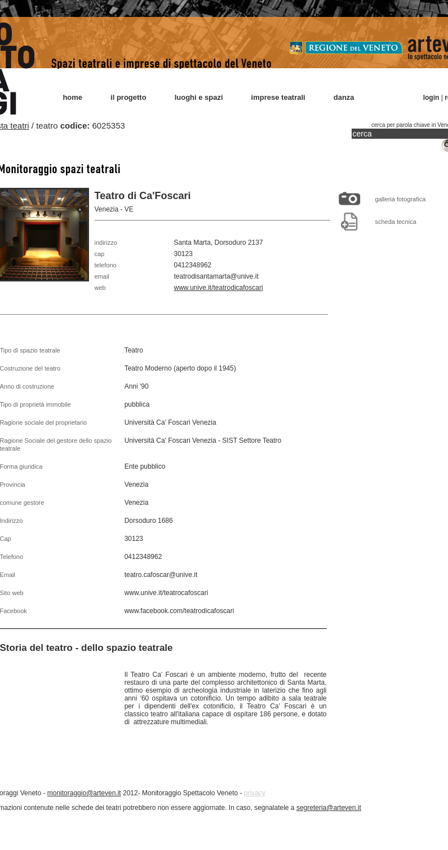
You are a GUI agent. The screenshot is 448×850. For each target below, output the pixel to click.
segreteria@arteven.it (328, 808)
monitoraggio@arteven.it (84, 793)
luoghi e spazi (199, 97)
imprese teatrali (278, 97)
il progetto (128, 97)
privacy (254, 793)
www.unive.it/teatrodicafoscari (218, 288)
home (72, 97)
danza (344, 97)
